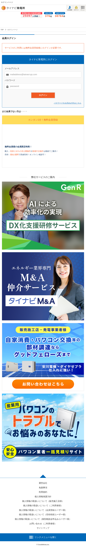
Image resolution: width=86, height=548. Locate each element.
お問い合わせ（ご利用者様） (43, 524)
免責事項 (43, 487)
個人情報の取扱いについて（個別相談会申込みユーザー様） (43, 519)
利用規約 (43, 492)
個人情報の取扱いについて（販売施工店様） (43, 501)
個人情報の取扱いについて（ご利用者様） (43, 505)
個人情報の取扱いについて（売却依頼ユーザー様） (43, 514)
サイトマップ (43, 528)
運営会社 (43, 483)
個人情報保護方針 (43, 496)
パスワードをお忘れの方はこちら (67, 103)
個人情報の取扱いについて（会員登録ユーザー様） (43, 510)
